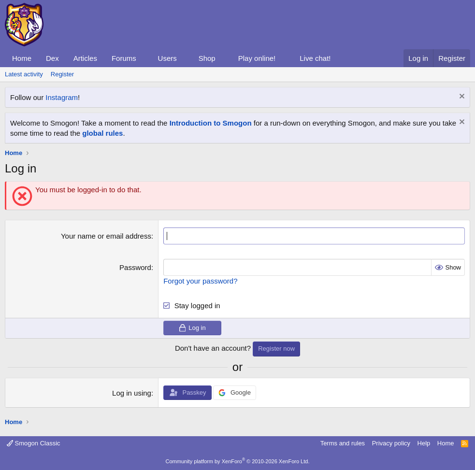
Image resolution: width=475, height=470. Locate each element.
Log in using (131, 393)
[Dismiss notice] (461, 97)
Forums (124, 58)
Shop (207, 58)
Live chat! (315, 58)
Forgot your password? (200, 281)
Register (62, 74)
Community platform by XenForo (238, 461)
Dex (52, 58)
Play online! (257, 58)
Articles (85, 58)
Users (167, 58)
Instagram (61, 97)
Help (424, 443)
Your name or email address (106, 236)
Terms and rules (342, 443)
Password (135, 267)
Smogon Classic (33, 443)
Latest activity (24, 74)
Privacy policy (391, 443)
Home (21, 58)
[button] (144, 58)
